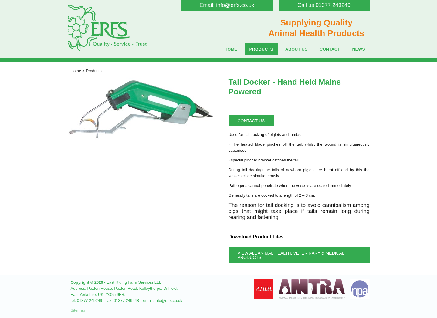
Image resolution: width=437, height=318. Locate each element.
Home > (78, 71)
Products (261, 49)
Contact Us (251, 120)
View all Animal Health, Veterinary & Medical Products (291, 255)
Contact (330, 49)
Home (230, 49)
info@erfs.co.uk (235, 5)
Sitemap (78, 310)
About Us (296, 49)
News (358, 49)
